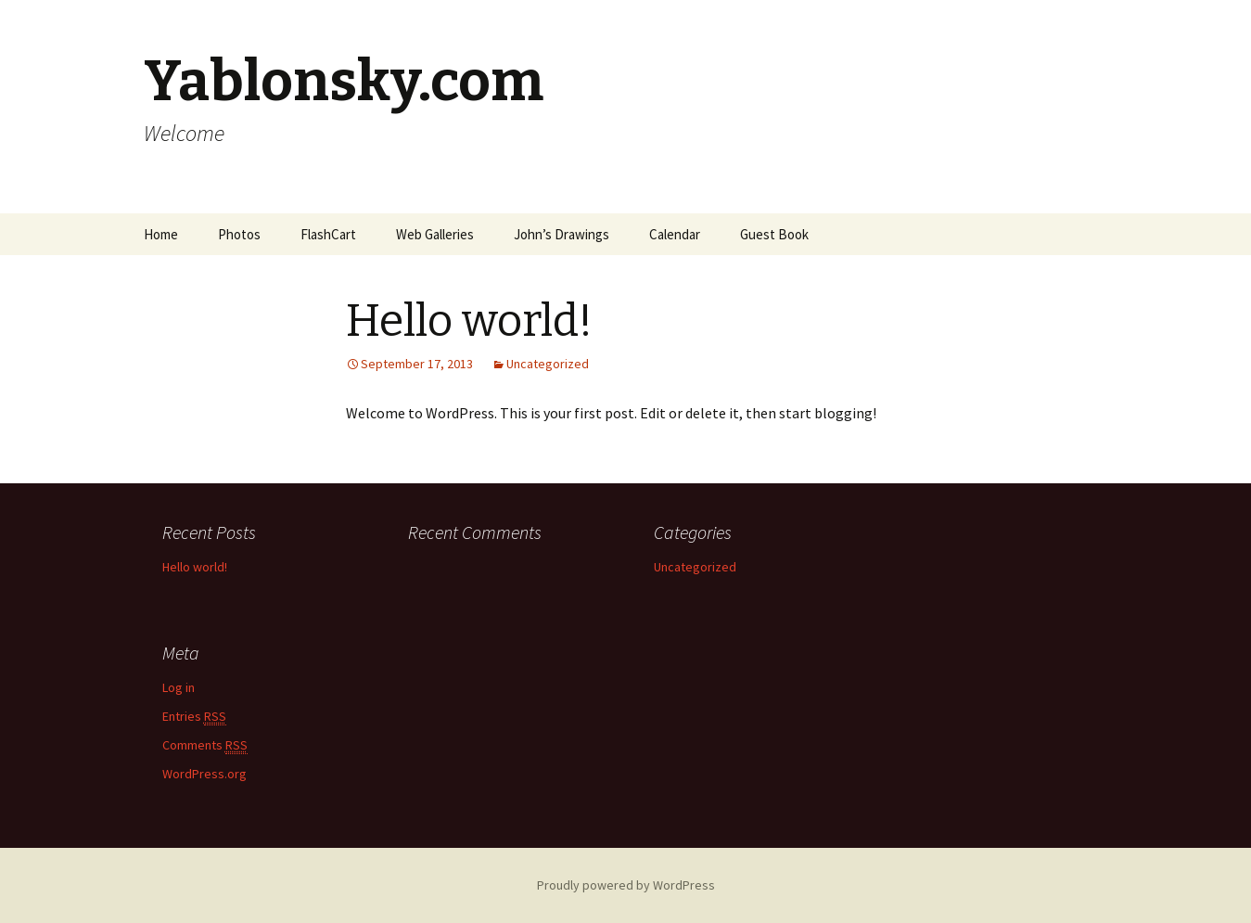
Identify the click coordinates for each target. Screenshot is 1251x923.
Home (161, 234)
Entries (194, 716)
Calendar (674, 234)
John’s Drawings (561, 234)
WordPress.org (204, 773)
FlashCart (328, 234)
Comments (205, 745)
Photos (239, 234)
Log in (178, 687)
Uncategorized (547, 363)
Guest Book (774, 234)
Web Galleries (435, 234)
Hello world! (194, 566)
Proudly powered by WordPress (626, 885)
